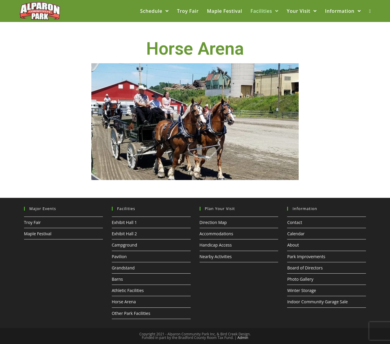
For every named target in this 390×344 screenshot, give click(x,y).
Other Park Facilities (131, 313)
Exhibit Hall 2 (124, 233)
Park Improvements (306, 256)
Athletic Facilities (128, 290)
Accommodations (216, 233)
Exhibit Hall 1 (124, 222)
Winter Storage (301, 290)
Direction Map (213, 222)
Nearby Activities (216, 256)
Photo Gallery (300, 279)
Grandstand (123, 268)
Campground (124, 245)
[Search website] (370, 11)
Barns (117, 279)
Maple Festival (38, 233)
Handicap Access (216, 245)
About (293, 245)
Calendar (296, 233)
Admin (242, 337)
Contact (294, 222)
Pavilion (119, 256)
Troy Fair (32, 222)
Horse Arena (124, 301)
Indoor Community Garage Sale (317, 301)
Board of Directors (305, 268)
